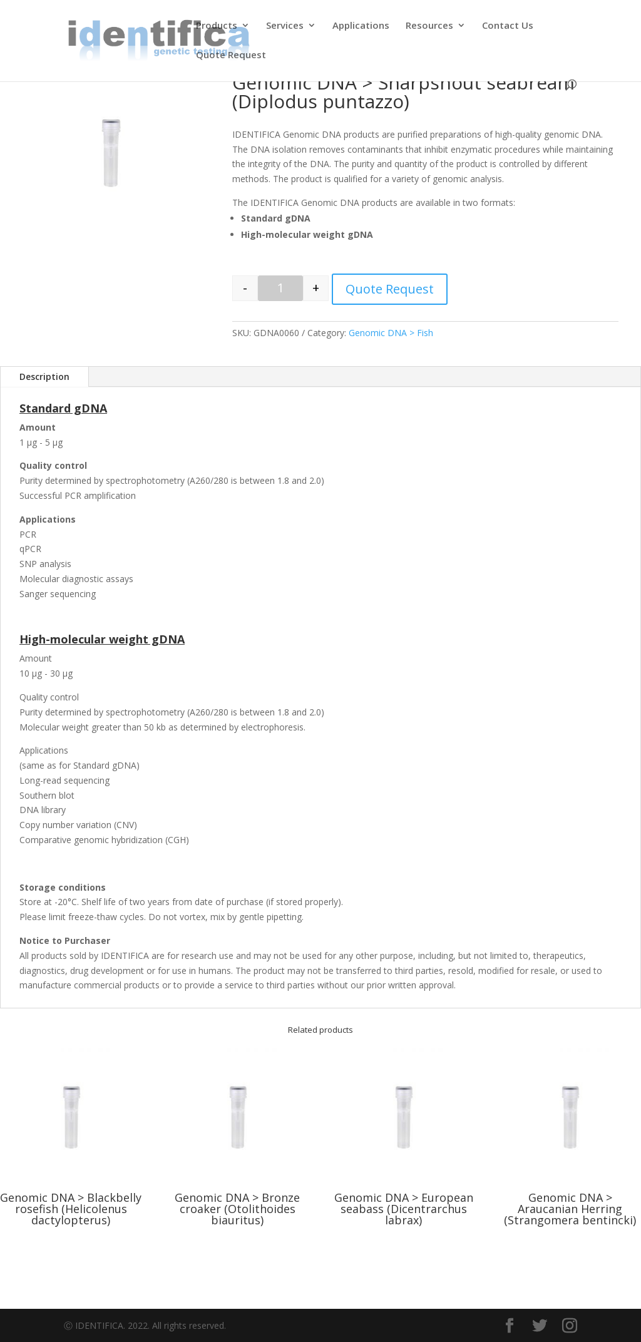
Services (285, 26)
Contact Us (507, 26)
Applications (360, 26)
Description (44, 376)
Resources (429, 26)
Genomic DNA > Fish (391, 333)
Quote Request (231, 55)
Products (216, 26)
